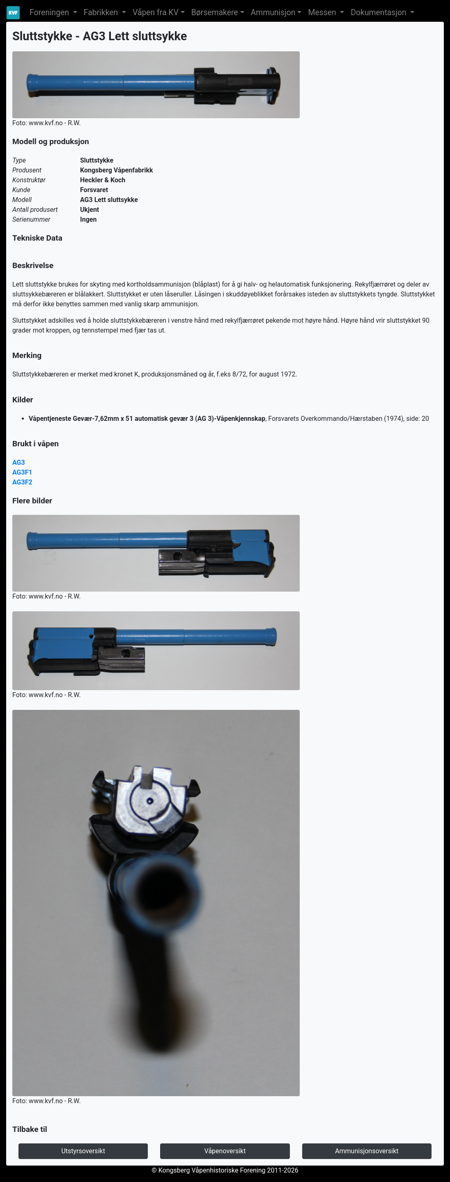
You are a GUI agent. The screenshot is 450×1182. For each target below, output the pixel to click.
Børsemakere (214, 12)
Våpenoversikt (225, 1151)
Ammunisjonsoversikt (366, 1151)
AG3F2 (22, 482)
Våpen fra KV (156, 12)
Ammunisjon (273, 12)
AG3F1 (22, 472)
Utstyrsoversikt (83, 1151)
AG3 (18, 462)
